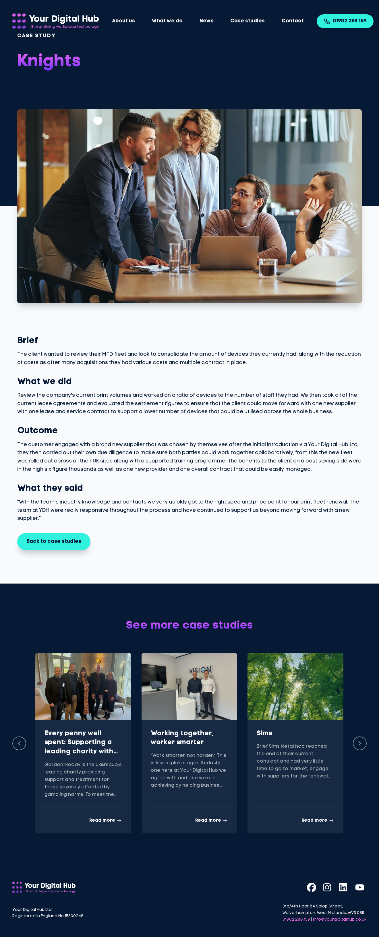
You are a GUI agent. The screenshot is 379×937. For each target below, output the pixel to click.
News (207, 21)
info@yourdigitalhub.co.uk (340, 919)
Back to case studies (53, 541)
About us (123, 21)
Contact (293, 21)
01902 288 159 (345, 21)
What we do (167, 21)
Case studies (247, 21)
